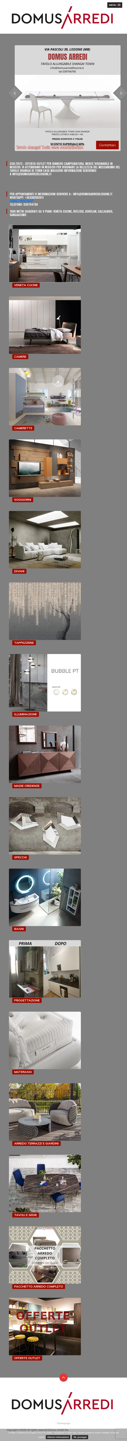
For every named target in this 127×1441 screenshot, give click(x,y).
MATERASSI (23, 1072)
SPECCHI (20, 857)
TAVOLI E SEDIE (25, 1215)
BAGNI (19, 929)
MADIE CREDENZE (27, 786)
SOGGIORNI (22, 500)
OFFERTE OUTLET (27, 1358)
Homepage (63, 1423)
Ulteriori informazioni (58, 1437)
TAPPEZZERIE (24, 643)
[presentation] (14, 93)
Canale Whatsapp (21, 201)
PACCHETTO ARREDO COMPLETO (38, 1286)
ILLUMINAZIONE (25, 714)
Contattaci (107, 145)
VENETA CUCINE (26, 285)
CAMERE (20, 356)
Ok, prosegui (79, 1437)
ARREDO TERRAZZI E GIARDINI (36, 1143)
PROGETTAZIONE (27, 1000)
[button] (114, 5)
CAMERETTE (23, 428)
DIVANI (19, 571)
